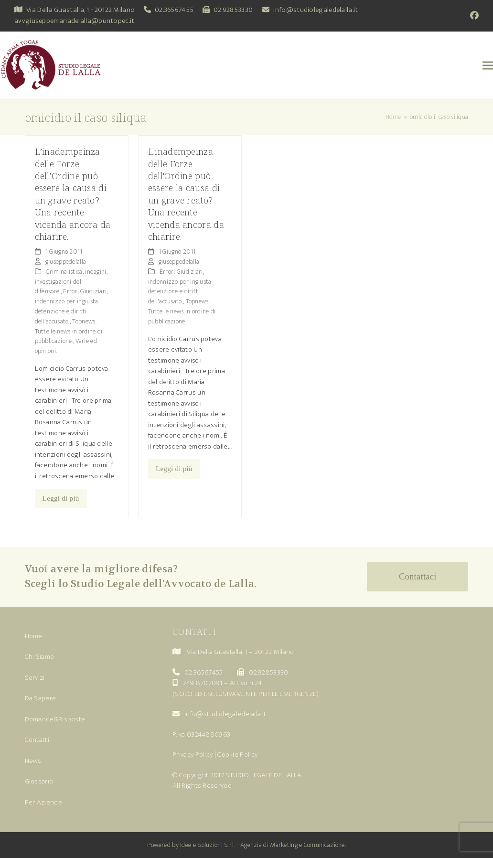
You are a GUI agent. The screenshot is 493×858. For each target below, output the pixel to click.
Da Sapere (40, 698)
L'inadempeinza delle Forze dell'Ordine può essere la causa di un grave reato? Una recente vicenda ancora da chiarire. (186, 193)
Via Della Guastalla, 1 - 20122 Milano (80, 10)
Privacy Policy (192, 755)
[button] (487, 66)
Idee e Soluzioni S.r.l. (207, 844)
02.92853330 (233, 10)
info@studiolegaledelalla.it (315, 10)
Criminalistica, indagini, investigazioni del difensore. (71, 281)
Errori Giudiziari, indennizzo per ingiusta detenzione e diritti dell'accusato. (71, 306)
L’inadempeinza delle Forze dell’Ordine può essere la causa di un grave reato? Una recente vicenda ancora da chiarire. (73, 193)
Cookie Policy (237, 755)
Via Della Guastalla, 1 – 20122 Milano (240, 652)
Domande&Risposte (55, 719)
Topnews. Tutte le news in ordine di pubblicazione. (69, 331)
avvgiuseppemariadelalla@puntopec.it (74, 21)
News (33, 761)
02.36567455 (174, 10)
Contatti (37, 740)
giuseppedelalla (65, 261)
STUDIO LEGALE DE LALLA (263, 775)
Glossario (39, 781)
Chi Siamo (39, 657)
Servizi (35, 678)
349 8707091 (202, 683)
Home (34, 636)
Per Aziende (43, 802)
